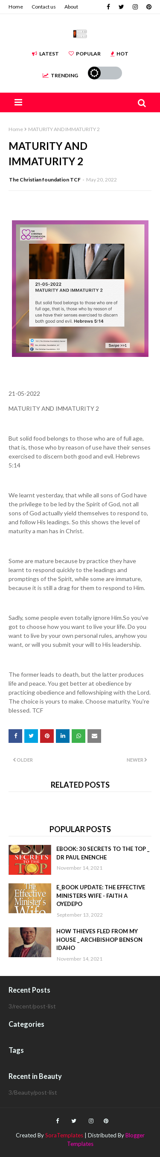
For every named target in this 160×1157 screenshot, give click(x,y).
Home (16, 6)
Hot (119, 53)
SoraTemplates (64, 1135)
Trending (60, 75)
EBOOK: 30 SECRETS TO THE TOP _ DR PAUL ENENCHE (102, 853)
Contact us (44, 6)
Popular (85, 53)
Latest (45, 53)
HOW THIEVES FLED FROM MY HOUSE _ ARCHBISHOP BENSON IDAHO (99, 939)
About (71, 6)
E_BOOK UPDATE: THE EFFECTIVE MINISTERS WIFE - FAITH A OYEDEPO (100, 895)
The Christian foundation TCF (45, 179)
